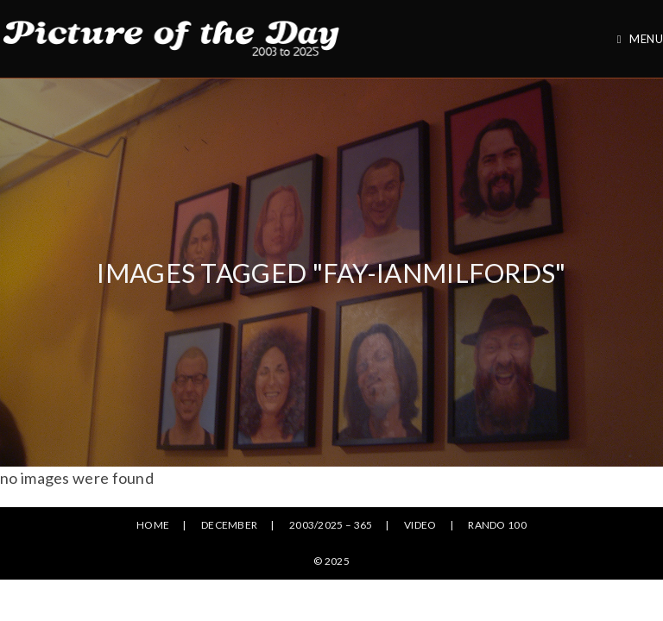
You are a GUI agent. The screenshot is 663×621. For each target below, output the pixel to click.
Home (152, 524)
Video (420, 524)
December (229, 524)
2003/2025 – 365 (331, 524)
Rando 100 (497, 524)
